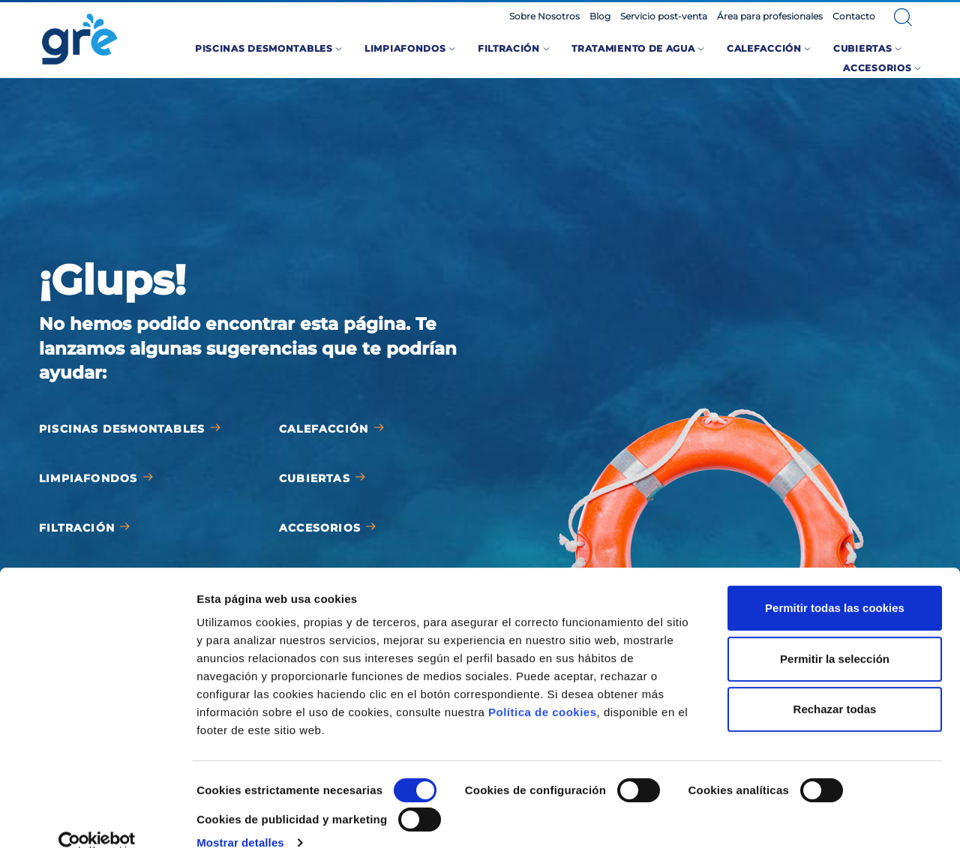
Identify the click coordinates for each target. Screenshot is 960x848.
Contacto (853, 16)
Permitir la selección (835, 634)
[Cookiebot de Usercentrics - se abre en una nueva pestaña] (97, 819)
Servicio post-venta (663, 16)
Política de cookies (542, 688)
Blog (600, 16)
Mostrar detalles (240, 818)
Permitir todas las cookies (834, 583)
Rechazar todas (835, 685)
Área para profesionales (770, 16)
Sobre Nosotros (544, 16)
